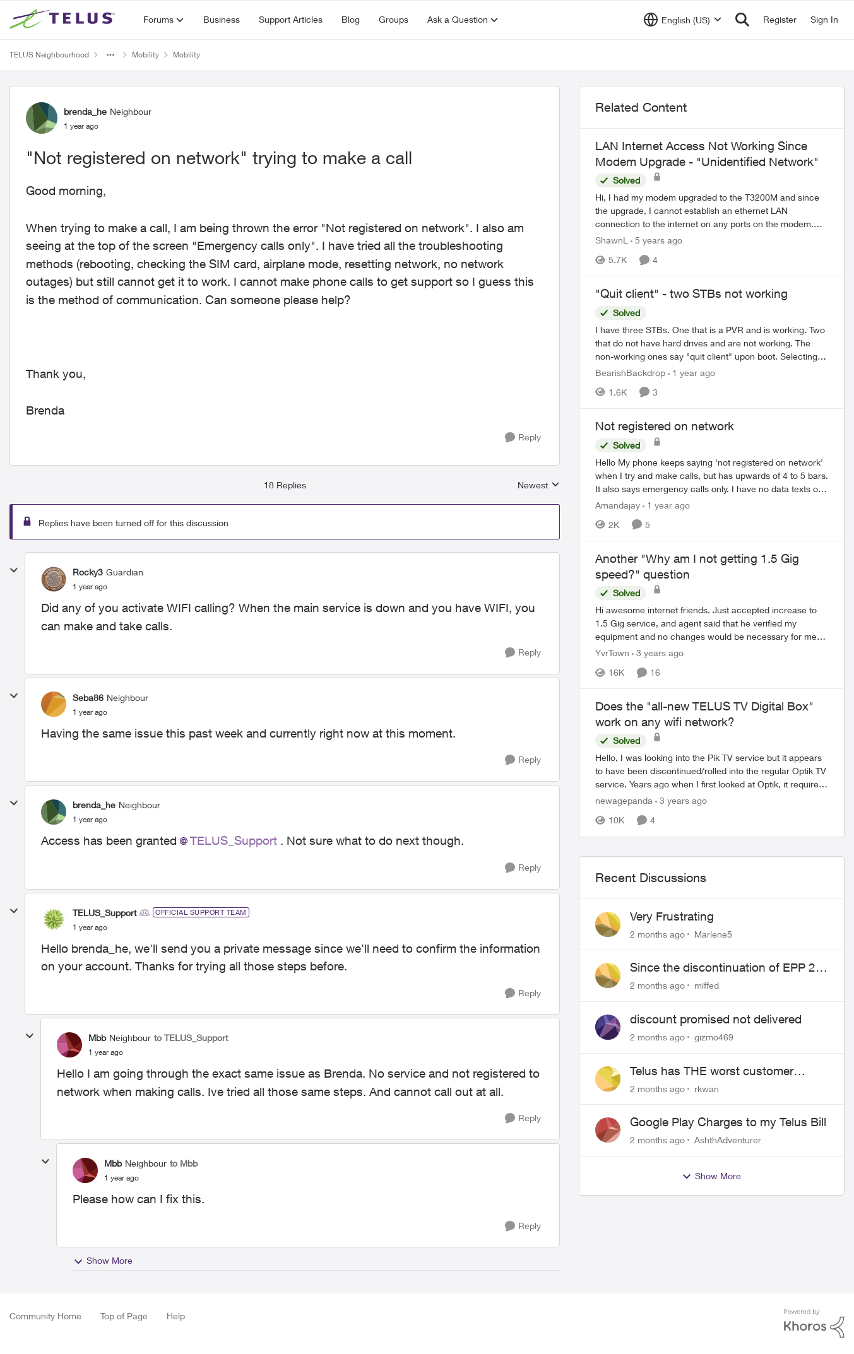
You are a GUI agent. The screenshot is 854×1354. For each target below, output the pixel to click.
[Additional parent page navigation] (110, 55)
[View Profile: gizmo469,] (607, 1027)
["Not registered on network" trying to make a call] (90, 586)
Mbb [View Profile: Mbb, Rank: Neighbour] (97, 1037)
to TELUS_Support (191, 1037)
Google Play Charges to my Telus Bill (728, 1122)
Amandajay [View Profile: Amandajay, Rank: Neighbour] (617, 505)
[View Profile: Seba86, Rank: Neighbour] (53, 704)
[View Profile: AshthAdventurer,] (607, 1130)
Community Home (45, 1315)
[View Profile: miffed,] (607, 975)
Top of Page (124, 1315)
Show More (103, 1260)
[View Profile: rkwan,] (607, 1079)
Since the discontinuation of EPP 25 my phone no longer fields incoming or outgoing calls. (726, 967)
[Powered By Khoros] (814, 1323)
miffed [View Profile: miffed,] (706, 985)
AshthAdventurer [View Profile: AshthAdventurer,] (727, 1139)
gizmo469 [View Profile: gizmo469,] (713, 1037)
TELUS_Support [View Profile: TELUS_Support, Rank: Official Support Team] (104, 912)
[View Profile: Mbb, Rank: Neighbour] (69, 1044)
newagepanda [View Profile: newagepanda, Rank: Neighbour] (624, 801)
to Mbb (184, 1163)
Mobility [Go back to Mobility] (145, 54)
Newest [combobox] (539, 486)
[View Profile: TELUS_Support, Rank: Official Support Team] (53, 919)
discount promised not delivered (716, 1019)
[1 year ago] (691, 372)
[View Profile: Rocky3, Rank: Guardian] (53, 579)
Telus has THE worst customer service (711, 1071)
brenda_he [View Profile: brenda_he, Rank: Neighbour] (85, 111)
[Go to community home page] (63, 19)
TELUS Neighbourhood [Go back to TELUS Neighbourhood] (49, 54)
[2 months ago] (657, 933)
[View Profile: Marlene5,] (607, 924)
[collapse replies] (13, 570)
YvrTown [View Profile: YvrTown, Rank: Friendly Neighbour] (612, 652)
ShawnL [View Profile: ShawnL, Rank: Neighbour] (611, 240)
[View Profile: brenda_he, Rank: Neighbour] (41, 118)
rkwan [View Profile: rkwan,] (706, 1088)
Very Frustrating (672, 916)
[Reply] (522, 437)
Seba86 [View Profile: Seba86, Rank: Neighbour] (88, 697)
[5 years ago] (656, 240)
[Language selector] (682, 19)
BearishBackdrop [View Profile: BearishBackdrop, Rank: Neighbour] (630, 372)
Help (176, 1315)
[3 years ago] (658, 652)
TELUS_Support (233, 840)
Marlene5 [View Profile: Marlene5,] (713, 933)
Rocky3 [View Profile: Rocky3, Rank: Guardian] (88, 572)
